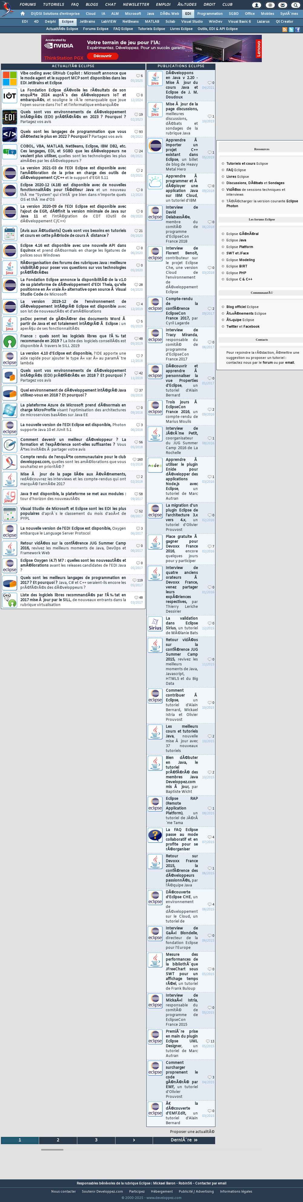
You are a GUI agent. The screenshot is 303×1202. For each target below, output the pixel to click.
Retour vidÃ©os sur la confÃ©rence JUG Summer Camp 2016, (73, 548)
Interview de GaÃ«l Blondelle (182, 938)
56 (139, 443)
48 (139, 339)
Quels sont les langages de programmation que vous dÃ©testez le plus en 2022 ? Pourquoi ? (73, 134)
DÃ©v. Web (169, 14)
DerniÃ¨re (184, 1140)
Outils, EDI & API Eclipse (218, 29)
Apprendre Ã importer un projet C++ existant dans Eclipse (182, 155)
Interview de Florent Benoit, (182, 270)
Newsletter (135, 4)
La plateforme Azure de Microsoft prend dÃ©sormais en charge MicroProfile (73, 410)
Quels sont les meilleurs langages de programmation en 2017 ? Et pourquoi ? (73, 583)
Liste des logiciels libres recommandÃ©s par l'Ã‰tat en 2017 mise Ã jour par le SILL (73, 600)
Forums (27, 4)
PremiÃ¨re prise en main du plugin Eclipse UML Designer (182, 1043)
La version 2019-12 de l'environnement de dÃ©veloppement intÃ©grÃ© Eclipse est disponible (73, 307)
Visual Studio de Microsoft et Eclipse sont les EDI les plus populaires (73, 514)
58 (139, 494)
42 (139, 374)
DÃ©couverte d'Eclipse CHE (182, 907)
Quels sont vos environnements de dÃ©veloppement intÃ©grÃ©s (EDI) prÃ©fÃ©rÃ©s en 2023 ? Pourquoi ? (73, 117)
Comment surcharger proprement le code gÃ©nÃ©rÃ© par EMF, (182, 1080)
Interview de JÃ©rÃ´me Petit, (182, 440)
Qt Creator (284, 22)
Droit (209, 4)
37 (139, 391)
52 (139, 512)
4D (36, 22)
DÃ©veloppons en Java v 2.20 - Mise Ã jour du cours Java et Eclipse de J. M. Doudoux (182, 85)
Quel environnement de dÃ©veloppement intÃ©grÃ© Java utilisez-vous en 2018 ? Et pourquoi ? (73, 393)
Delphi (50, 22)
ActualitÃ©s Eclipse (62, 29)
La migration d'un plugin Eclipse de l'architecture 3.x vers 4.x (182, 517)
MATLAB (152, 22)
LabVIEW (108, 22)
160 (138, 460)
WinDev (215, 22)
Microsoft (133, 14)
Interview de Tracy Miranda (182, 345)
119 (138, 581)
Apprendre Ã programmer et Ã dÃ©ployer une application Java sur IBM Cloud (182, 188)
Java (150, 14)
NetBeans (130, 22)
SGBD (234, 14)
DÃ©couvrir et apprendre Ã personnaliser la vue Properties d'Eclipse (182, 381)
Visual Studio (192, 22)
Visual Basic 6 (239, 22)
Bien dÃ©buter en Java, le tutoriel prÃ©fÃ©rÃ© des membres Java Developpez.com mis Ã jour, (182, 775)
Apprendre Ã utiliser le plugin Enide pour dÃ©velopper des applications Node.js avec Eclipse (182, 479)
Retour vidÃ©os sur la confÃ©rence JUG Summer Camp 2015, (182, 662)
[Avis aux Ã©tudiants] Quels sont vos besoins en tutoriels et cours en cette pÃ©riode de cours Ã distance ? (73, 233)
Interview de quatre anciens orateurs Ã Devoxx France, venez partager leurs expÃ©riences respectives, (182, 590)
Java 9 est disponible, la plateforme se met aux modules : (73, 497)
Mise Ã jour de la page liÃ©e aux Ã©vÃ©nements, (73, 479)
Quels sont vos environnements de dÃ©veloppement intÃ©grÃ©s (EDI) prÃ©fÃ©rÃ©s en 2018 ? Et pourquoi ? (73, 376)
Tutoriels (53, 4)
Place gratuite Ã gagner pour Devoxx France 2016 (182, 549)
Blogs (91, 4)
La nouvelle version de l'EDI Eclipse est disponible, (73, 427)
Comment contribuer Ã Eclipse (182, 705)
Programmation (210, 14)
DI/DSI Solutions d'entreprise (55, 14)
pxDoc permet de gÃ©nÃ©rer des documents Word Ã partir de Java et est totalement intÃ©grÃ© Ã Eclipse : (73, 324)
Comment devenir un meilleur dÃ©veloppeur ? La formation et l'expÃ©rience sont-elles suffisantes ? (73, 445)
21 (139, 231)
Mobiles (267, 14)
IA (103, 14)
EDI (188, 14)
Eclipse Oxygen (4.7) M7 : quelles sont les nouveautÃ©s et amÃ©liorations (73, 565)
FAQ (75, 4)
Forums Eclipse (95, 29)
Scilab (170, 22)
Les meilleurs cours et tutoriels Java (182, 738)
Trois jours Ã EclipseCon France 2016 (182, 412)
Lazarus (263, 22)
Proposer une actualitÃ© (192, 1132)
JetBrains (87, 22)
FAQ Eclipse (123, 29)
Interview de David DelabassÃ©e (182, 224)
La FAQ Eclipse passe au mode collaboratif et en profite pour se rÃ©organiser (182, 840)
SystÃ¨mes (289, 14)
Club (227, 4)
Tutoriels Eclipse (151, 29)
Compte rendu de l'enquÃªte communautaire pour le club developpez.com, (73, 462)
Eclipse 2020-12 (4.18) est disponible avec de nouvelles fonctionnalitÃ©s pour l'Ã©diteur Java (73, 192)
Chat (110, 4)
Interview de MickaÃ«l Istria (182, 1010)
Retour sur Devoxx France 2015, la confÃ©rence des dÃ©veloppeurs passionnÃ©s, (182, 871)
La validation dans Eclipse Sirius (182, 626)
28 (139, 285)
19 (139, 115)
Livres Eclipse (181, 29)
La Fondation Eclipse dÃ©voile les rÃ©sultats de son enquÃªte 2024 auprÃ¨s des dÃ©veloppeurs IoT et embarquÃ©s (73, 98)
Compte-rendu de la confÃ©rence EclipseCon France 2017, (182, 311)
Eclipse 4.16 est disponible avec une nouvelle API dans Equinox (73, 250)
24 (139, 152)
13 (210, 1042)
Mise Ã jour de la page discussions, (182, 119)
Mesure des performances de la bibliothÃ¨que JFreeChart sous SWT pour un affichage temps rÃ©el (182, 971)
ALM (115, 14)
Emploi (163, 4)
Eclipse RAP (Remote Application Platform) (182, 811)
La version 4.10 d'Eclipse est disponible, (73, 358)
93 (139, 132)
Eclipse (68, 22)
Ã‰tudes (187, 4)
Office (250, 14)
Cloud (90, 14)
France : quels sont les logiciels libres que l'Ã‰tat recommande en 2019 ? (73, 341)
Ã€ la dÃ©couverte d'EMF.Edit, (182, 1113)
